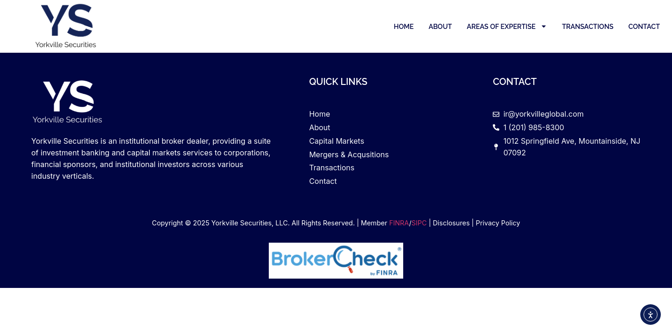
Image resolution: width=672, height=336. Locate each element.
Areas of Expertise (507, 26)
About (440, 26)
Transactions (587, 26)
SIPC (419, 223)
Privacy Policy (498, 223)
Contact (644, 26)
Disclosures (451, 223)
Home (404, 26)
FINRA (399, 223)
